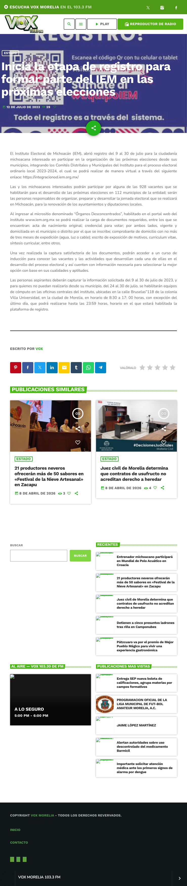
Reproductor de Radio (150, 24)
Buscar (16, 545)
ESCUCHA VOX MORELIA (48, 7)
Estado (10, 53)
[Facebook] (176, 8)
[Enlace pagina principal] (24, 24)
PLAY (102, 24)
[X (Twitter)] (148, 8)
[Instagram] (162, 8)
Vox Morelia (42, 815)
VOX (39, 349)
